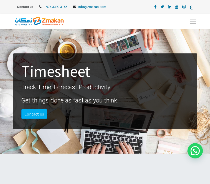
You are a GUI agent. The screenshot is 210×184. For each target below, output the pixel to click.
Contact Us (34, 114)
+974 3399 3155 (55, 7)
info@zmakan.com (92, 7)
